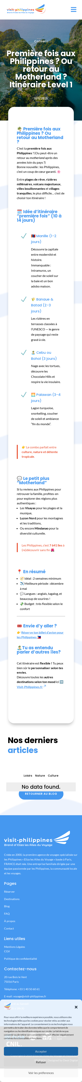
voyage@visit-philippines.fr (29, 996)
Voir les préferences (41, 1073)
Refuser (41, 1062)
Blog (7, 906)
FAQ (7, 913)
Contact (9, 928)
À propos (9, 921)
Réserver (9, 891)
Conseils (41, 41)
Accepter (41, 1051)
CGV (7, 951)
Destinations (12, 899)
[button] (76, 1007)
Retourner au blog (41, 794)
